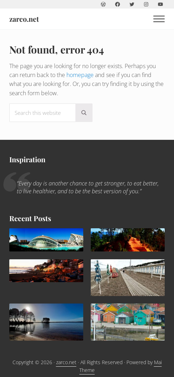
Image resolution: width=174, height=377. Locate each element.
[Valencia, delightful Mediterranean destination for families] (46, 239)
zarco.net (24, 19)
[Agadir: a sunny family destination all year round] (46, 270)
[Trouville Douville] (128, 277)
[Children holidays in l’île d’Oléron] (128, 322)
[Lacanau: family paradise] (46, 322)
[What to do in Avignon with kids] (128, 239)
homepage (80, 74)
